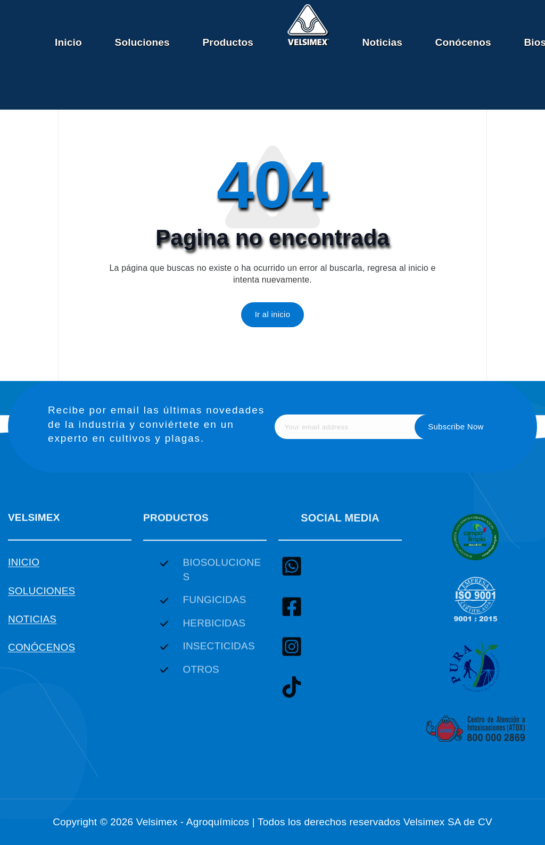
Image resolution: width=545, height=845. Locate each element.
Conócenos (463, 42)
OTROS (201, 678)
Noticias (382, 42)
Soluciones (142, 42)
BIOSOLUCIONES (222, 578)
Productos (227, 42)
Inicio (68, 42)
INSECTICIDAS (218, 654)
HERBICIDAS (214, 631)
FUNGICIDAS (214, 608)
